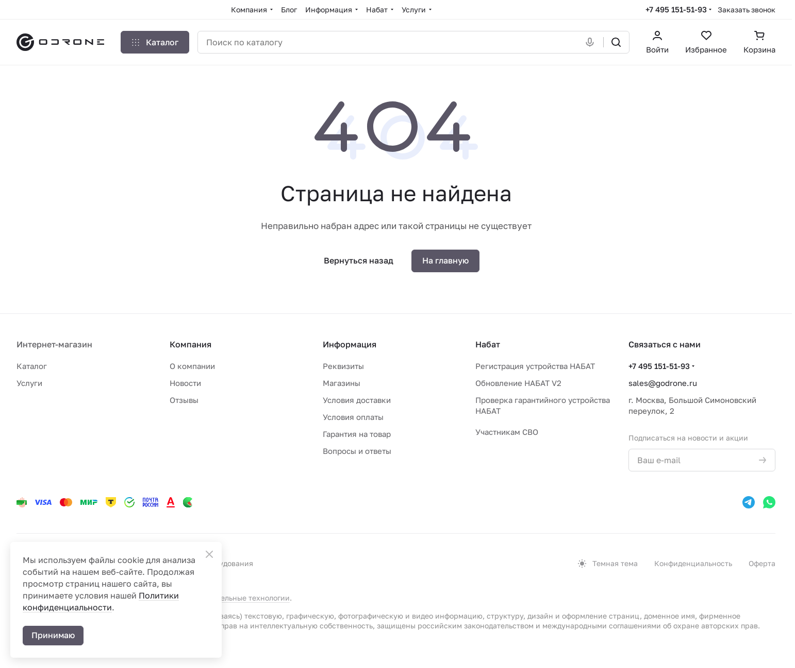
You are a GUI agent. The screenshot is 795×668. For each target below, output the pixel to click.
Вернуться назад (358, 260)
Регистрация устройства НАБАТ (535, 366)
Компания (190, 344)
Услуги (29, 383)
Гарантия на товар (357, 433)
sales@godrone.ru (662, 383)
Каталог (31, 366)
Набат (487, 344)
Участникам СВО (506, 431)
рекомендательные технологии (234, 597)
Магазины (341, 383)
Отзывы (184, 400)
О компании (192, 366)
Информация (349, 344)
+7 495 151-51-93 (676, 9)
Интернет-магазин (54, 344)
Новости (185, 383)
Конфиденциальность (693, 563)
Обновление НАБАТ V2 (518, 383)
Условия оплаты (353, 416)
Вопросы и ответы (357, 450)
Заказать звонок (746, 9)
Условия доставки (357, 400)
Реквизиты (343, 366)
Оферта (762, 563)
